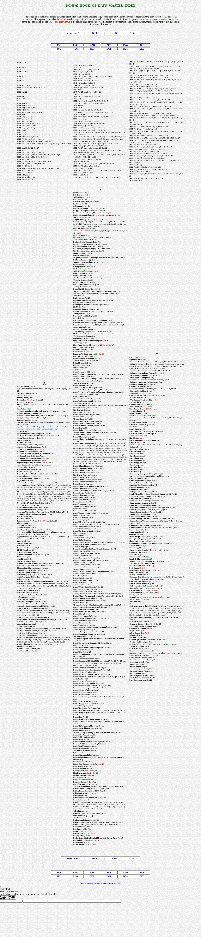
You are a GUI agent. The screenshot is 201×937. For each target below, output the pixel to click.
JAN (59, 45)
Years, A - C (73, 33)
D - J (94, 33)
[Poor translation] (11, 897)
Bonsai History (94, 883)
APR (109, 45)
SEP (92, 49)
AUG (75, 49)
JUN (142, 45)
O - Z (132, 33)
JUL (59, 49)
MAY (125, 45)
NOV (125, 49)
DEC (142, 49)
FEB (75, 45)
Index (117, 883)
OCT (109, 49)
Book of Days (108, 883)
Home (83, 883)
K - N (114, 33)
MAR (92, 45)
